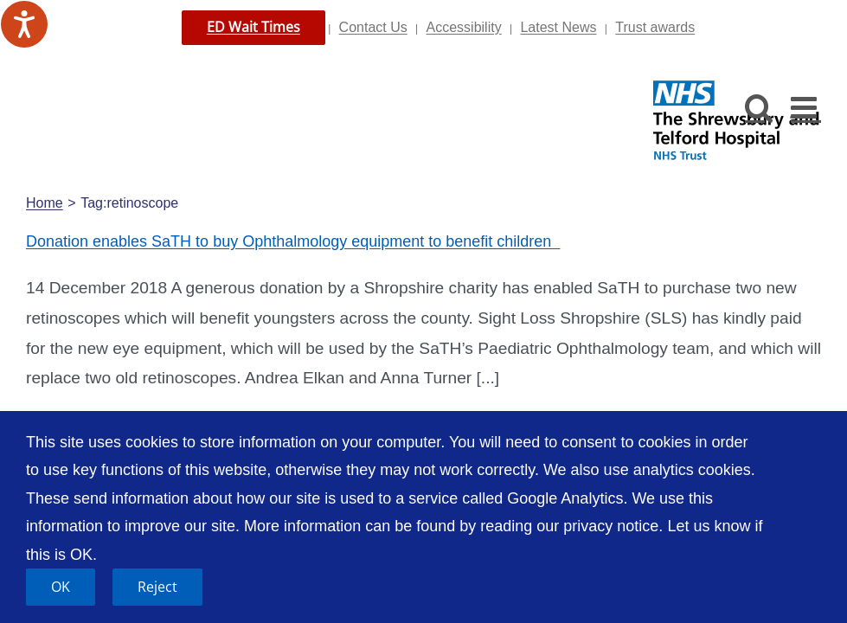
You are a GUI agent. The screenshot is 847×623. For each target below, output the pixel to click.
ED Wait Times (253, 26)
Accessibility (464, 27)
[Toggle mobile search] (759, 107)
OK (60, 586)
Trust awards (655, 27)
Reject (157, 586)
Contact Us (373, 27)
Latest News (558, 27)
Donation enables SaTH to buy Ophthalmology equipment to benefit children (293, 241)
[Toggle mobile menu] (806, 107)
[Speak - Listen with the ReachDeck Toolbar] (24, 24)
